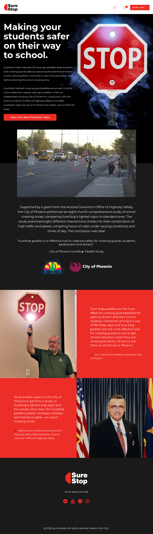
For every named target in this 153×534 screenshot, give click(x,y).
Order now (140, 7)
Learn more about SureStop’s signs (30, 118)
